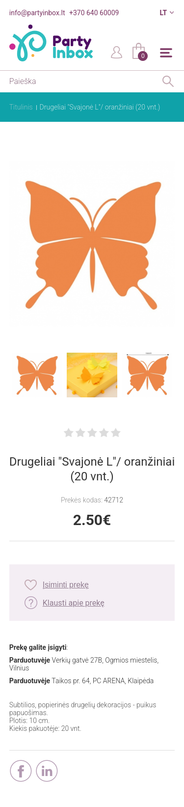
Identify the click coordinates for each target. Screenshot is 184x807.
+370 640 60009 (94, 13)
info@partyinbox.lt (37, 13)
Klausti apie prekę (74, 603)
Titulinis (21, 107)
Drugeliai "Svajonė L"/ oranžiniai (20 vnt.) (100, 107)
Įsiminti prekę (66, 585)
